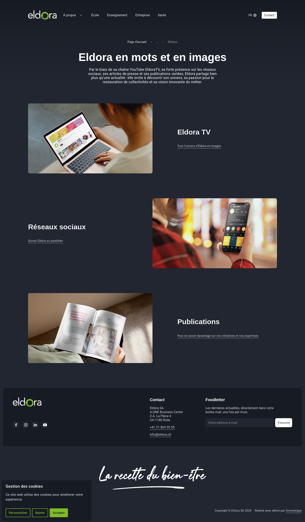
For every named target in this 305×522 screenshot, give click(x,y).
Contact (269, 15)
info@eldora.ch (160, 434)
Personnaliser (18, 512)
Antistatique (294, 510)
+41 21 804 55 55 (162, 427)
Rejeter (40, 512)
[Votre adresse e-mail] (239, 422)
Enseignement (117, 15)
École (95, 15)
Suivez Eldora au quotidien (45, 240)
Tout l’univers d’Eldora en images (199, 146)
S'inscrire (284, 422)
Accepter (59, 512)
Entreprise (142, 15)
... (157, 42)
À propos (69, 15)
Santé (162, 15)
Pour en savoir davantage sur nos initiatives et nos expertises (218, 335)
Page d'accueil (136, 42)
